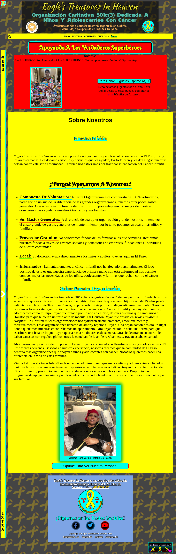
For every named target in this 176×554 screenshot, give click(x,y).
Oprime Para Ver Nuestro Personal (90, 466)
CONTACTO (89, 36)
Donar (114, 36)
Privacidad (87, 537)
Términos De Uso (71, 537)
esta (110, 94)
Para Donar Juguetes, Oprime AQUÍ (124, 81)
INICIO (67, 36)
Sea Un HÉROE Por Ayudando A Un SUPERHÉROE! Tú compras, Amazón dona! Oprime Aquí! (85, 60)
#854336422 (101, 487)
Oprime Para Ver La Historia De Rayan (90, 422)
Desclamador (112, 537)
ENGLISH (103, 36)
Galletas (99, 537)
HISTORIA (77, 36)
